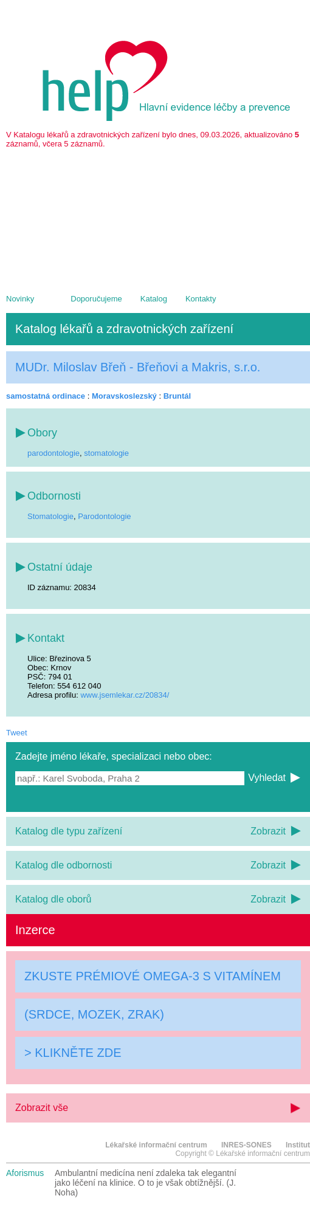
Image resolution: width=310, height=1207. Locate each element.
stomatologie (106, 453)
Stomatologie (50, 516)
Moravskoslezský (124, 396)
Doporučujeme (96, 298)
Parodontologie (104, 516)
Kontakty (200, 298)
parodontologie (53, 453)
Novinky (20, 298)
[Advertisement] (158, 215)
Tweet (16, 732)
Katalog (153, 298)
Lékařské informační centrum (156, 1145)
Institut (298, 1145)
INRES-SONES (246, 1145)
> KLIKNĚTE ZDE (73, 1052)
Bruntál (177, 396)
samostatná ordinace (45, 396)
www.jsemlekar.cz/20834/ (124, 695)
